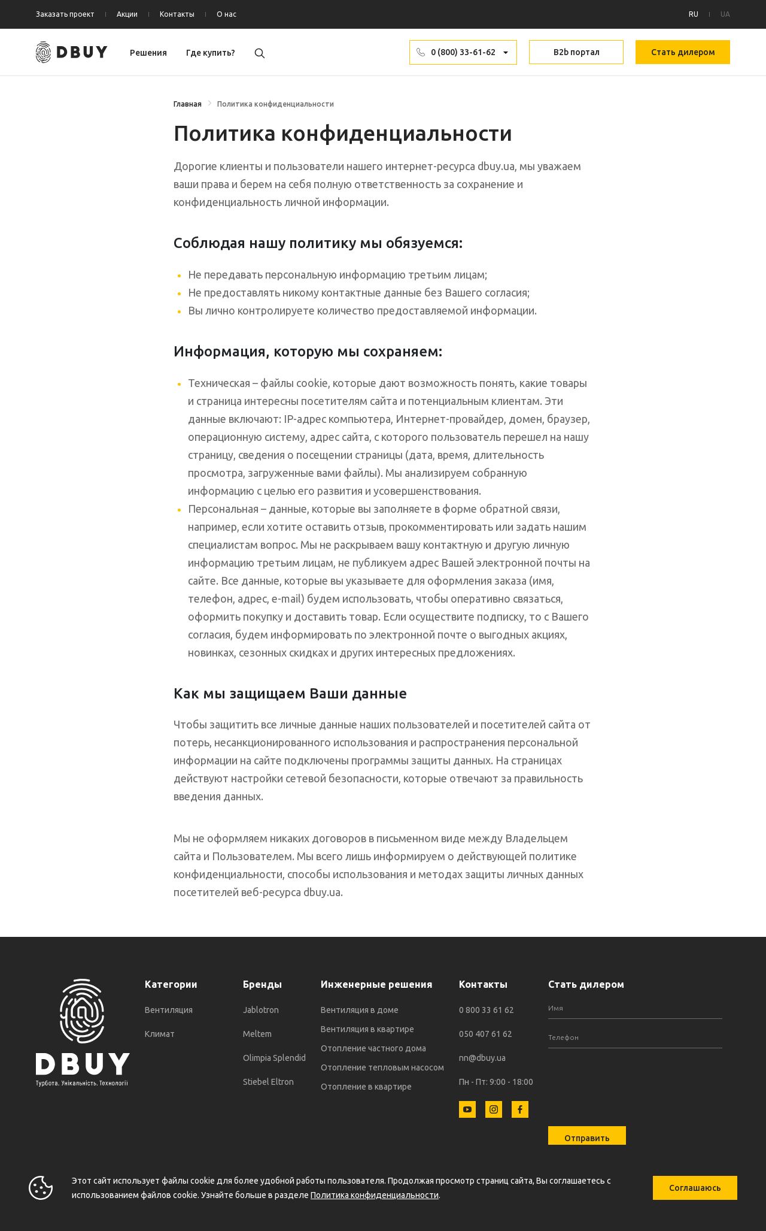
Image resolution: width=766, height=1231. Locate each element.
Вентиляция (169, 1010)
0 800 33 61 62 (486, 1010)
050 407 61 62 (485, 1034)
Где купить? (210, 53)
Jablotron (261, 1010)
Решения (148, 53)
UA (725, 14)
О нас (226, 14)
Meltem (257, 1034)
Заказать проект (65, 14)
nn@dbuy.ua (482, 1058)
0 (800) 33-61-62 (463, 52)
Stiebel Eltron (268, 1082)
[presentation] (639, 1080)
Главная (188, 104)
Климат (160, 1034)
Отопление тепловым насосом (382, 1067)
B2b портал (577, 52)
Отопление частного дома (373, 1048)
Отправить (587, 1138)
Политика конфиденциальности (375, 1195)
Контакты (177, 14)
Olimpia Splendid (274, 1058)
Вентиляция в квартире (367, 1029)
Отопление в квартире (366, 1086)
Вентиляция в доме (360, 1010)
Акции (127, 14)
